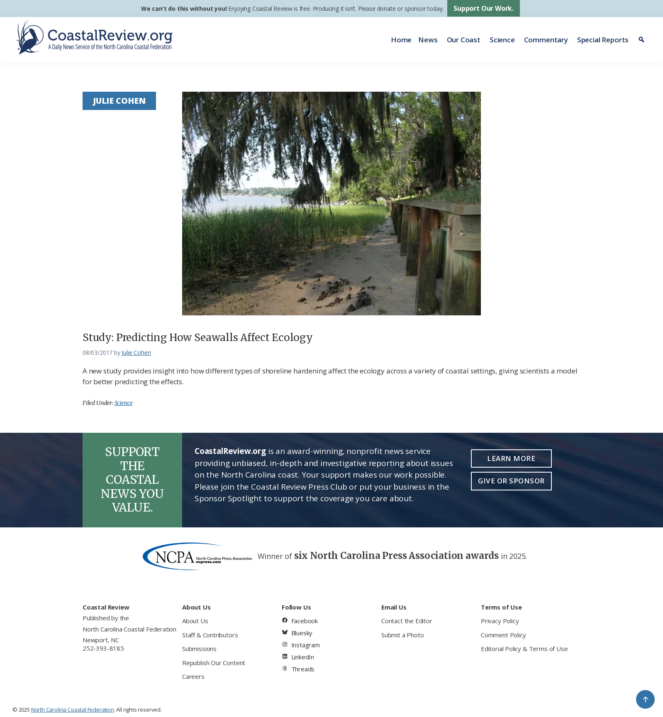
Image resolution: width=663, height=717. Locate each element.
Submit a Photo (402, 635)
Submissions (199, 648)
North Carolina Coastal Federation (129, 629)
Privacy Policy (500, 621)
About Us (195, 621)
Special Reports (603, 39)
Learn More (511, 458)
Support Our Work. (483, 8)
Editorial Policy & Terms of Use (524, 648)
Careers (193, 676)
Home (401, 39)
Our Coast (463, 39)
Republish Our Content (213, 662)
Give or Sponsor (511, 480)
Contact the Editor (406, 621)
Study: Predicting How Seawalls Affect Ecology (198, 337)
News (427, 39)
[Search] (642, 40)
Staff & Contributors (210, 635)
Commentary (546, 39)
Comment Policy (503, 635)
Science (502, 39)
